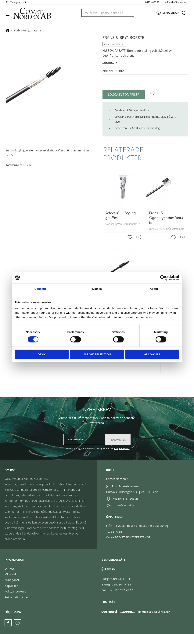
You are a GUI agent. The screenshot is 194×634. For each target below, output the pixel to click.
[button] (9, 16)
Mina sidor (12, 574)
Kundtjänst (12, 580)
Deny (42, 354)
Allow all (152, 354)
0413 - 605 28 (150, 2)
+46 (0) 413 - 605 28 (126, 498)
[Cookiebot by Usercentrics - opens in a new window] (162, 278)
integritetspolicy (122, 448)
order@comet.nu (176, 2)
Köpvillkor (11, 586)
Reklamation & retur (18, 597)
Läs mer (108, 62)
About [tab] (154, 288)
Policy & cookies (15, 591)
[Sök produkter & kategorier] (103, 13)
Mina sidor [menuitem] (170, 14)
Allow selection (97, 354)
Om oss (10, 568)
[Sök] (129, 14)
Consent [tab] (40, 288)
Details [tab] (97, 288)
